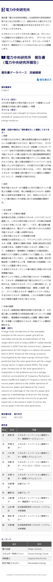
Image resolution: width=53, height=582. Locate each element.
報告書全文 (46, 79)
